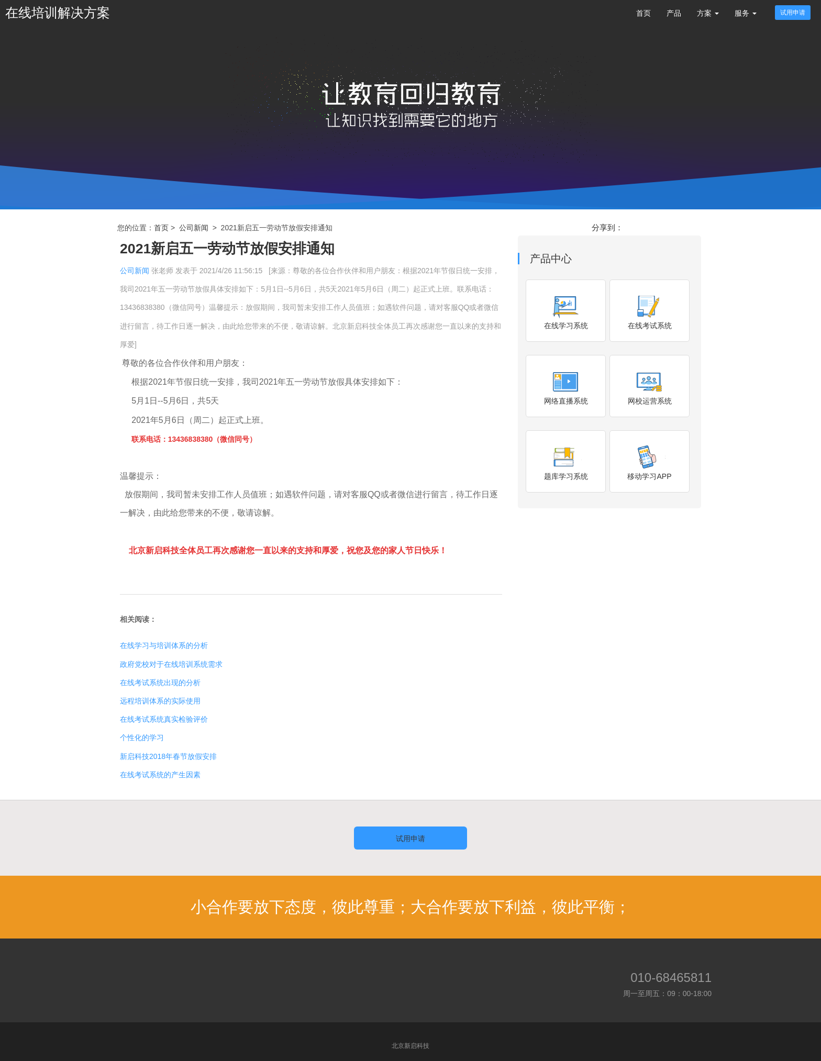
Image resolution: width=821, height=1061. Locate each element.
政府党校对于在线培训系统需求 (171, 664)
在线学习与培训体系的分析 (164, 645)
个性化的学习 (142, 737)
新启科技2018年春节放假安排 (168, 756)
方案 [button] (708, 13)
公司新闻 (193, 228)
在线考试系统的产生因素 (160, 774)
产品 (674, 13)
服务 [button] (746, 13)
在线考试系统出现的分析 (160, 682)
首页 (643, 13)
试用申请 (792, 12)
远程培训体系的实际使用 (160, 701)
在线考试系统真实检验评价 (164, 719)
